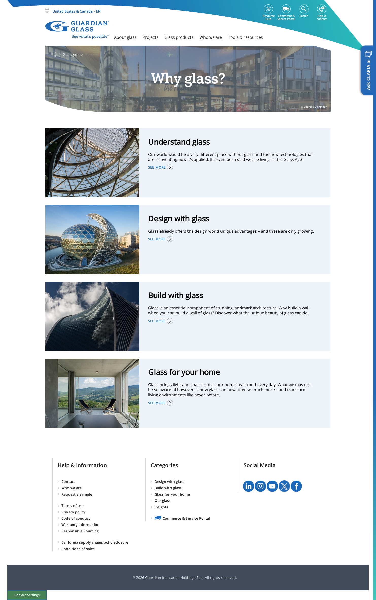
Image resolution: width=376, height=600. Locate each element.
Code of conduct (75, 518)
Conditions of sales (78, 548)
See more (157, 167)
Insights (161, 506)
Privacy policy (73, 512)
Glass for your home (172, 494)
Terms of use (72, 505)
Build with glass (168, 487)
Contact (68, 481)
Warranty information (80, 524)
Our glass (163, 500)
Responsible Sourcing (80, 531)
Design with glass (169, 481)
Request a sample (76, 494)
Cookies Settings (27, 595)
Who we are (71, 487)
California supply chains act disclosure (94, 542)
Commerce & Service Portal (186, 518)
